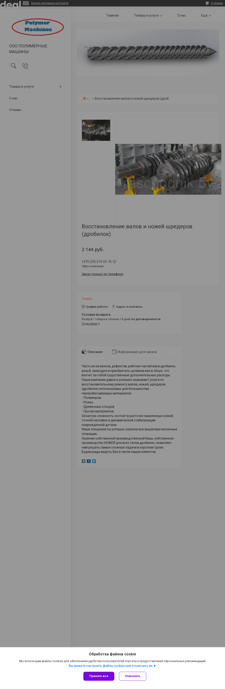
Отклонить (132, 676)
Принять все (98, 676)
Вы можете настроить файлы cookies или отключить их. (111, 666)
